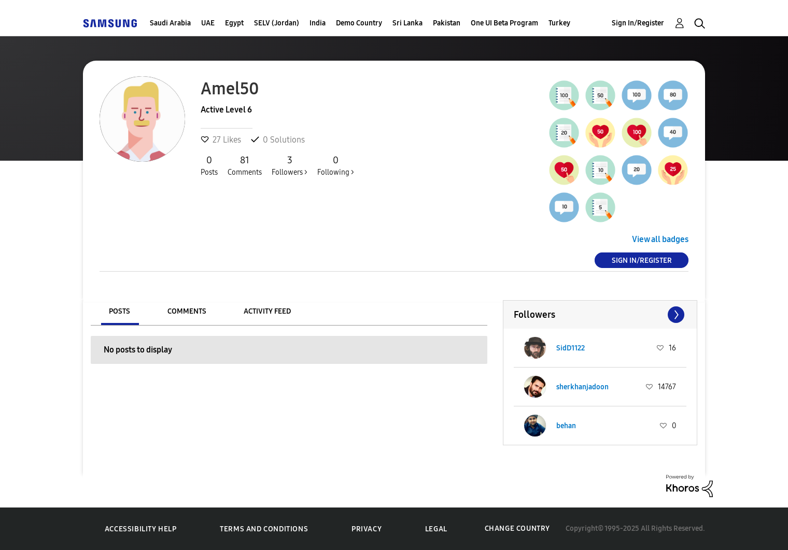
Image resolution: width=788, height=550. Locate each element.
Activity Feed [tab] (267, 311)
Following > (335, 165)
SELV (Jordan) (276, 23)
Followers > (289, 165)
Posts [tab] (119, 311)
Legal (436, 529)
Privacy (366, 529)
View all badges (660, 239)
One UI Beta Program (504, 23)
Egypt (234, 23)
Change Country (517, 528)
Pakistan (446, 23)
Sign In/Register (638, 23)
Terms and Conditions (264, 529)
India (317, 23)
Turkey (559, 23)
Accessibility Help (141, 529)
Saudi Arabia (170, 23)
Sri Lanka (407, 23)
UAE (208, 23)
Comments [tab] (186, 311)
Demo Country (359, 23)
